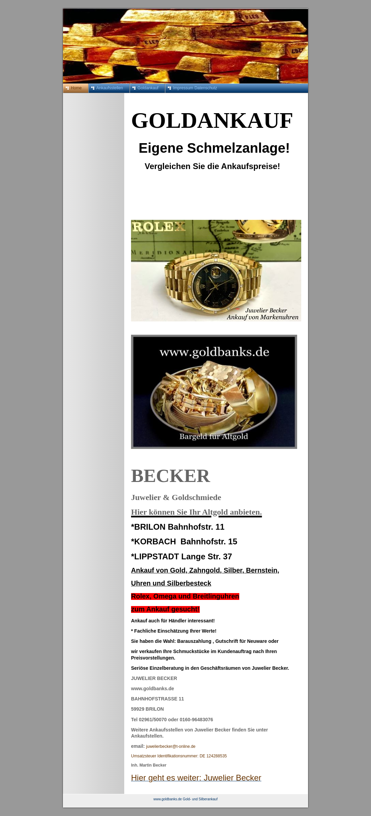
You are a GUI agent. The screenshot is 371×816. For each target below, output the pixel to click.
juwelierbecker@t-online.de (170, 746)
